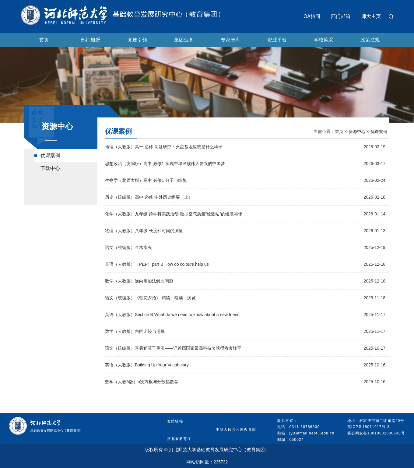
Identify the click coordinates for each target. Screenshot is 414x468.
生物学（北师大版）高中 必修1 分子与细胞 (146, 180)
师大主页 (371, 16)
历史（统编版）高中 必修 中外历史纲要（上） (149, 197)
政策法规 (370, 39)
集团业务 (184, 39)
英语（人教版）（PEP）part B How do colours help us (157, 264)
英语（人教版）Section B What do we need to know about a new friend (172, 314)
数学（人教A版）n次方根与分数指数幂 (141, 381)
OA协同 (311, 16)
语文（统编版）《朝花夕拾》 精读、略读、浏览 (150, 297)
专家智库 (230, 39)
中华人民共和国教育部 (236, 429)
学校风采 (323, 39)
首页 (44, 39)
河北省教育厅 (179, 439)
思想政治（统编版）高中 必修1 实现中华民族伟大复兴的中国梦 (165, 163)
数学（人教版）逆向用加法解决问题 (139, 281)
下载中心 (50, 168)
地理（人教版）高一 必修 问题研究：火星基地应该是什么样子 (164, 146)
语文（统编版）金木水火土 (130, 247)
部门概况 (90, 39)
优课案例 (50, 155)
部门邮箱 (340, 16)
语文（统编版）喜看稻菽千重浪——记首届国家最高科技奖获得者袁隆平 (173, 348)
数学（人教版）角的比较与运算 (135, 331)
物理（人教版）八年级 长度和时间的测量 (144, 230)
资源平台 (277, 39)
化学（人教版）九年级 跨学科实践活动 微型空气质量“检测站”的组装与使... (175, 213)
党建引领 (137, 39)
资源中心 (357, 131)
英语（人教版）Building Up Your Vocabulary (147, 364)
